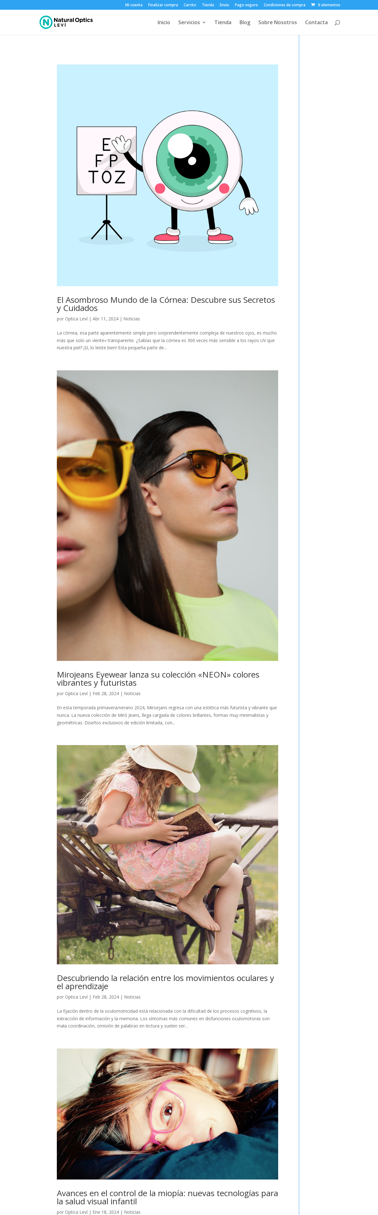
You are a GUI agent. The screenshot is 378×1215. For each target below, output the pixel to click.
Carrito (190, 5)
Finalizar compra (163, 5)
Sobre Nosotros (277, 23)
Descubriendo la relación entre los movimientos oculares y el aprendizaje (165, 982)
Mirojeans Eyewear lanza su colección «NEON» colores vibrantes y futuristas (158, 678)
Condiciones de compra (284, 5)
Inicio (164, 23)
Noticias (131, 319)
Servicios (189, 23)
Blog (245, 23)
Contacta (316, 23)
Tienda (208, 5)
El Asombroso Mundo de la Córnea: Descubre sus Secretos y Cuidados (166, 303)
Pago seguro (246, 5)
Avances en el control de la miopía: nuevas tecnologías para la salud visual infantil (167, 1197)
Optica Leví (76, 319)
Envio (224, 5)
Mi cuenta (134, 5)
